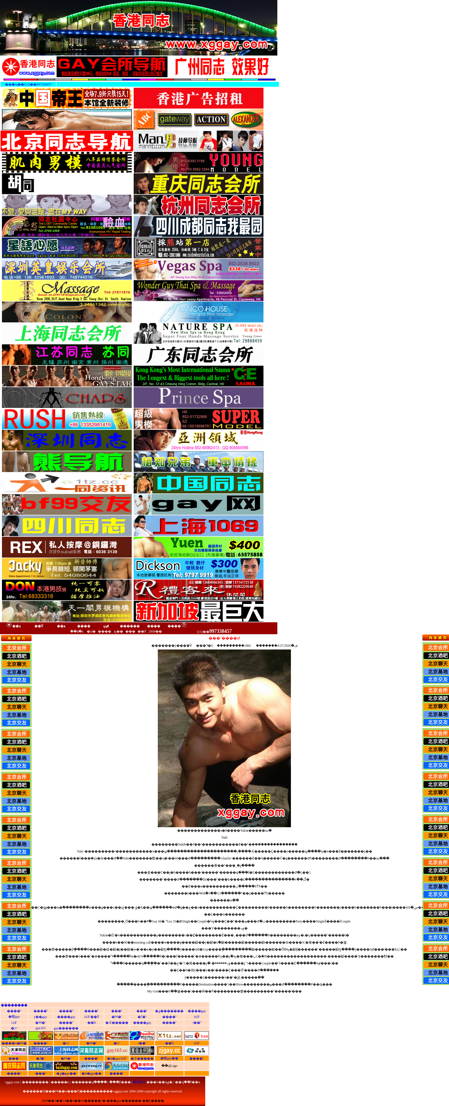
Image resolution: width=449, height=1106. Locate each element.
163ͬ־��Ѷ (91, 1017)
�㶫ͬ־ (116, 1043)
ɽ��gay (40, 1017)
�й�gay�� (92, 1073)
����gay (197, 1011)
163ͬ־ (197, 1017)
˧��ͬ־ (196, 1023)
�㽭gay (14, 1017)
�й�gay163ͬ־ (117, 1058)
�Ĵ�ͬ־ (142, 1017)
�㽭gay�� (169, 1058)
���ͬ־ (116, 1011)
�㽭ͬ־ (14, 1028)
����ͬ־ (14, 1011)
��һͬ (91, 1023)
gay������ (66, 1028)
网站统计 (139, 1082)
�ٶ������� (169, 1011)
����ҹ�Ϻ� (14, 1043)
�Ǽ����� (116, 1023)
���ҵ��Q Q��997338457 (28, 84)
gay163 (40, 1028)
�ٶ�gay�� (66, 1073)
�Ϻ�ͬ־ (116, 1017)
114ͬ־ (14, 1023)
